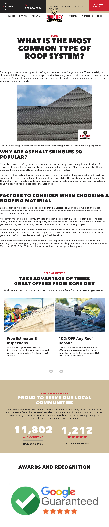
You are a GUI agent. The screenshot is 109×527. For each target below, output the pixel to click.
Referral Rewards (53, 8)
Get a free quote (98, 5)
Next (61, 371)
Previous (51, 371)
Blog (100, 16)
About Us (37, 16)
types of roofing (37, 72)
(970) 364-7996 (20, 246)
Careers (79, 7)
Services (10, 16)
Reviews (23, 16)
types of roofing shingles (52, 240)
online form (52, 246)
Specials (73, 16)
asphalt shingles (62, 167)
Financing (87, 16)
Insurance (67, 7)
